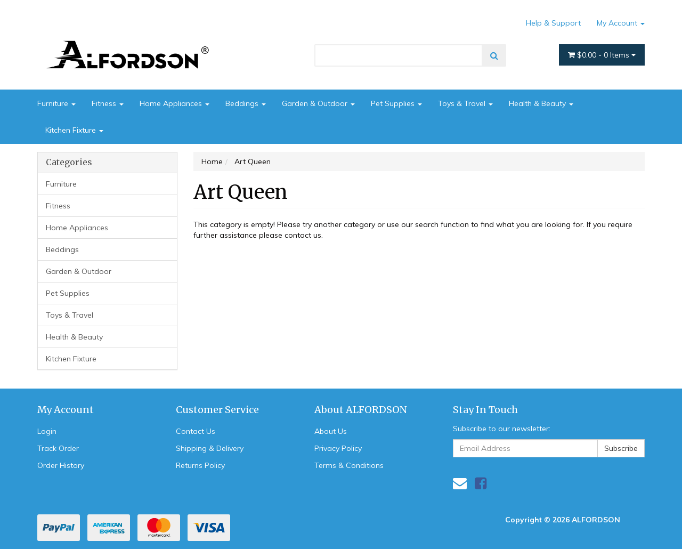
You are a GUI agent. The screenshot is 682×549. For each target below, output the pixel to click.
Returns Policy (200, 465)
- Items (602, 55)
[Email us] (460, 483)
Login (46, 431)
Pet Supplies (396, 103)
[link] (480, 483)
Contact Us (195, 431)
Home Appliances (174, 103)
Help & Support (553, 23)
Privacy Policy (338, 448)
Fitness (108, 103)
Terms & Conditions (349, 465)
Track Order (58, 448)
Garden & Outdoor (318, 103)
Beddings (245, 103)
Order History (60, 465)
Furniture (56, 103)
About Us (330, 431)
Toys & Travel (465, 103)
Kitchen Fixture (74, 130)
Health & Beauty (541, 103)
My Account (621, 23)
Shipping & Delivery (209, 448)
